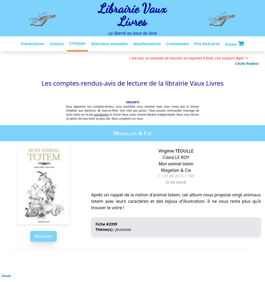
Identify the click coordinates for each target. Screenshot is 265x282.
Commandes (177, 43)
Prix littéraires (207, 43)
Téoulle (6, 276)
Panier (234, 44)
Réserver (43, 236)
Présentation (33, 43)
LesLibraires (101, 114)
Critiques (77, 43)
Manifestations (147, 43)
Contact (57, 43)
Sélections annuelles (109, 43)
